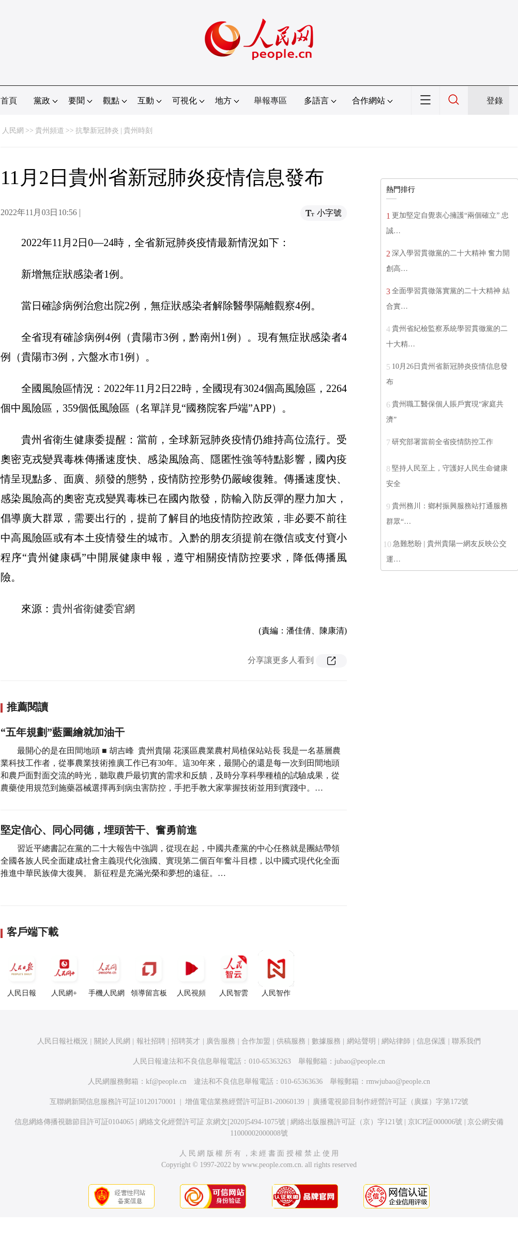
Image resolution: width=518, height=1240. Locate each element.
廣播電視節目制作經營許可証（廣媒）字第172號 (390, 1102)
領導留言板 (149, 973)
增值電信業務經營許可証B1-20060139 (244, 1102)
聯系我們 (466, 1041)
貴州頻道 (49, 130)
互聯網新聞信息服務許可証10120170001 (113, 1102)
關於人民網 (112, 1041)
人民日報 (22, 973)
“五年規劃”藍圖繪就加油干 (63, 732)
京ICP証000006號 (435, 1122)
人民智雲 (234, 973)
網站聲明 (361, 1041)
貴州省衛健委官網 (93, 608)
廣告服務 (220, 1041)
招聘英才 (185, 1041)
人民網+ (64, 973)
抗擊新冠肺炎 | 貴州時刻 (114, 130)
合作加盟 (255, 1041)
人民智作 (276, 973)
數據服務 (326, 1041)
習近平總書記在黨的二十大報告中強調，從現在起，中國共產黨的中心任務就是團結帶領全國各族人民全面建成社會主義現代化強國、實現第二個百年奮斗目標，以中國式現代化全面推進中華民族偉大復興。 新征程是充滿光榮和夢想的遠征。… (170, 861)
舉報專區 (270, 100)
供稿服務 (291, 1041)
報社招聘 (150, 1041)
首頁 (9, 100)
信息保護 (431, 1041)
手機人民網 (106, 973)
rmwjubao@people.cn (398, 1081)
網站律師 (396, 1041)
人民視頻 (191, 973)
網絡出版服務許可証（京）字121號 (347, 1122)
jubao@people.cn (359, 1061)
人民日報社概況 (62, 1041)
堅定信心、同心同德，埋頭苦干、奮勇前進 (99, 830)
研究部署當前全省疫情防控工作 (442, 442)
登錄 (494, 100)
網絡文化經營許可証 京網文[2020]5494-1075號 (212, 1122)
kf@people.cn (166, 1081)
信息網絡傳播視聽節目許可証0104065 (74, 1122)
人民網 (13, 130)
